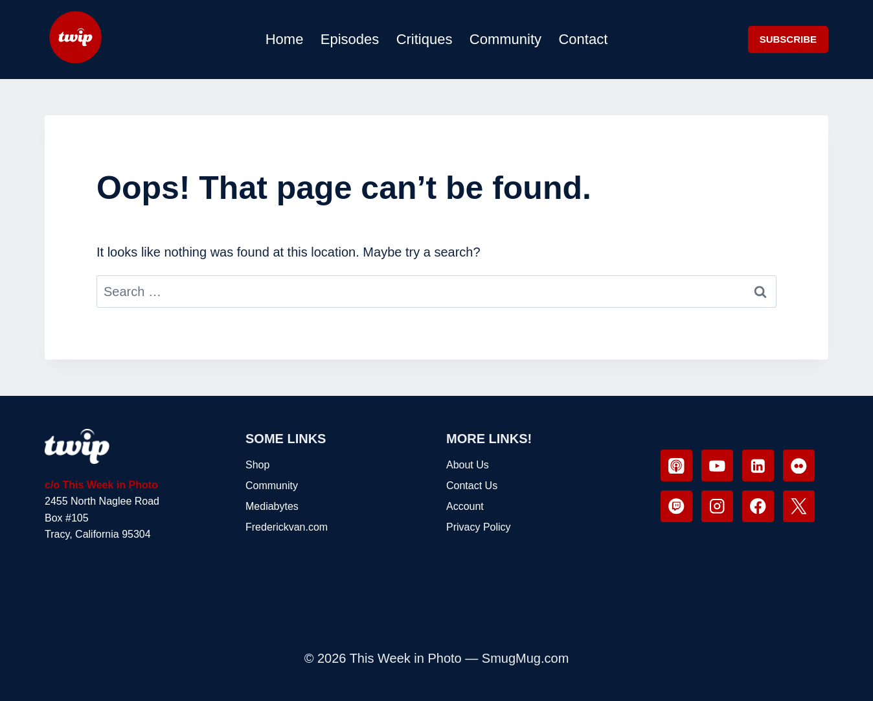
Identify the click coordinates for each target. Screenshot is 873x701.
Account (465, 506)
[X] (799, 506)
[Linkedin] (758, 465)
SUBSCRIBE (788, 39)
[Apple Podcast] (676, 465)
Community (505, 39)
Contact (582, 39)
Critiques (424, 39)
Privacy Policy (478, 527)
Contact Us (471, 485)
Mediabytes (272, 506)
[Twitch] (676, 506)
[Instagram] (717, 506)
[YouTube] (717, 465)
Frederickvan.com (286, 527)
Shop (257, 464)
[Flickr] (799, 465)
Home (285, 39)
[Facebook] (758, 506)
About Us (467, 464)
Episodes (350, 39)
